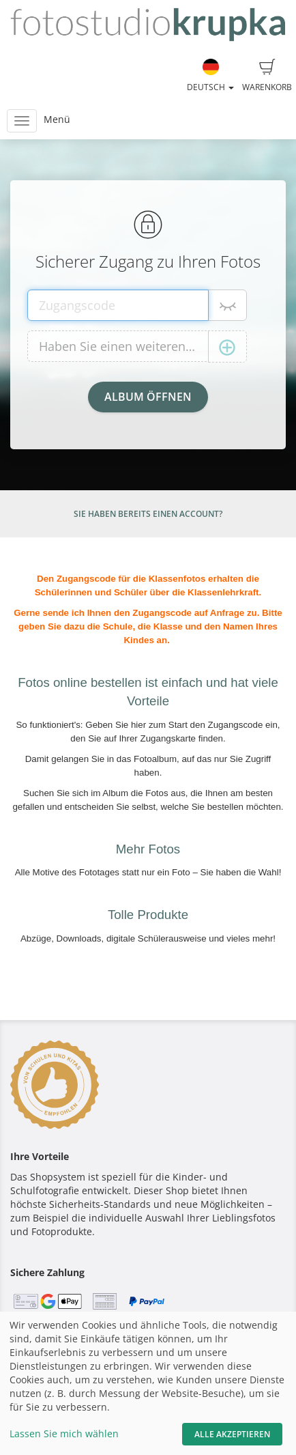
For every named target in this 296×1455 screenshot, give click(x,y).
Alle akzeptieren (232, 1434)
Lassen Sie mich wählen (64, 1433)
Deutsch (210, 76)
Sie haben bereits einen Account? (148, 514)
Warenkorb (267, 76)
